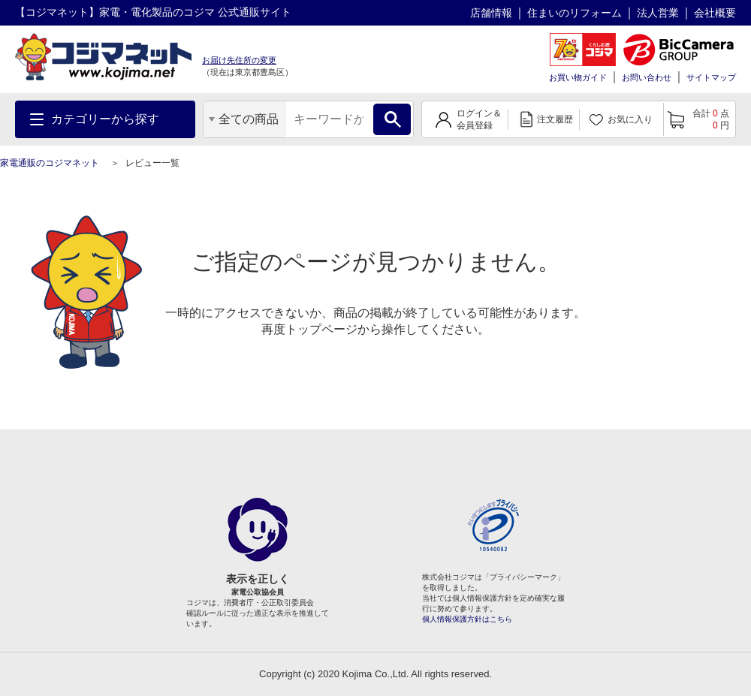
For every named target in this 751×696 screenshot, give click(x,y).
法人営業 (658, 13)
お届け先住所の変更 (239, 60)
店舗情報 (491, 13)
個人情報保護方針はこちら (467, 619)
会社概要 (715, 13)
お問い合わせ (646, 77)
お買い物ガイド (578, 77)
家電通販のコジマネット (49, 163)
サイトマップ (711, 77)
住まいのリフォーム (574, 13)
